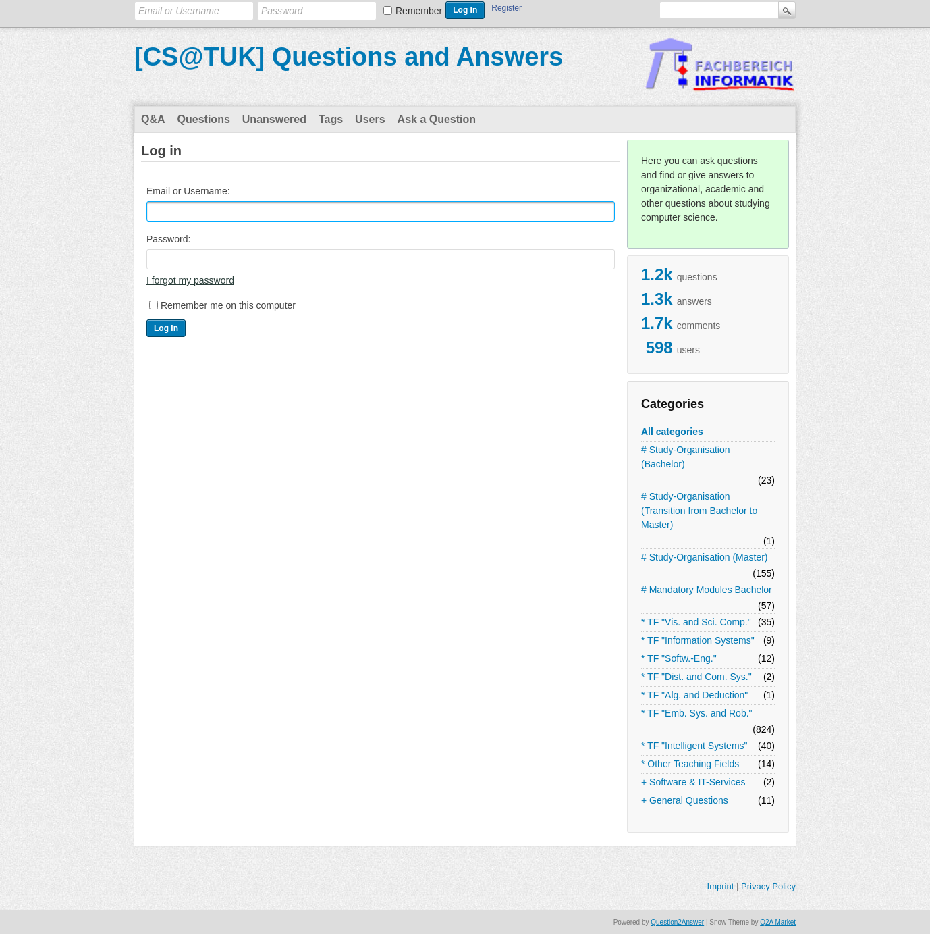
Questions (203, 119)
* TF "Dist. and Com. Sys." (696, 676)
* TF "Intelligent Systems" (694, 745)
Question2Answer (677, 922)
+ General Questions (684, 800)
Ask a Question (437, 119)
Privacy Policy (768, 886)
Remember (418, 11)
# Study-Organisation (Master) (704, 557)
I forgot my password (190, 280)
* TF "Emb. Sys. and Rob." (697, 713)
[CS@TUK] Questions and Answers (348, 57)
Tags (331, 119)
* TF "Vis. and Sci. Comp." (696, 622)
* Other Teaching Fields (690, 763)
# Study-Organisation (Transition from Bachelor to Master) (699, 510)
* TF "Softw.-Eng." (679, 658)
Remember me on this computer (228, 305)
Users (370, 119)
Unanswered (274, 119)
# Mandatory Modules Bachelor (706, 589)
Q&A (153, 119)
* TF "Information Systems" (698, 640)
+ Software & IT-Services (693, 782)
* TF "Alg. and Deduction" (694, 695)
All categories (672, 431)
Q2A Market (778, 922)
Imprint (720, 886)
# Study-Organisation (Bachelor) (685, 456)
